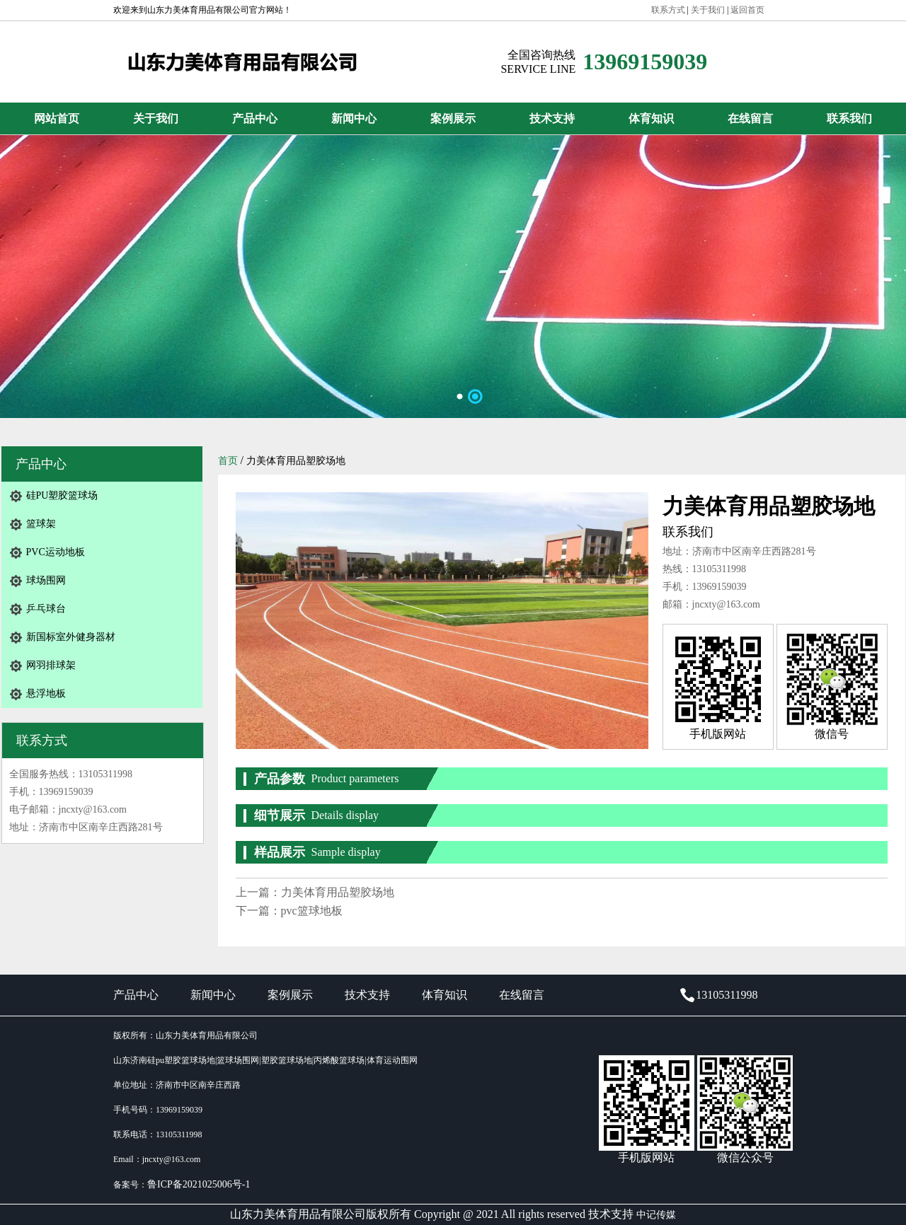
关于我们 (155, 118)
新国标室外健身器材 (70, 637)
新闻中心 (354, 118)
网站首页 (56, 118)
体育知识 (651, 118)
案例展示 (453, 118)
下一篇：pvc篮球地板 (289, 911)
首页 (228, 460)
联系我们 (849, 118)
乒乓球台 (46, 608)
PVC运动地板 (55, 552)
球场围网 (46, 580)
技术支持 (552, 118)
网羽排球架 (51, 665)
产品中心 (254, 118)
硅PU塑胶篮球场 (62, 495)
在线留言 (750, 118)
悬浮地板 (46, 693)
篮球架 (41, 523)
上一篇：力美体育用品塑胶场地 (315, 892)
